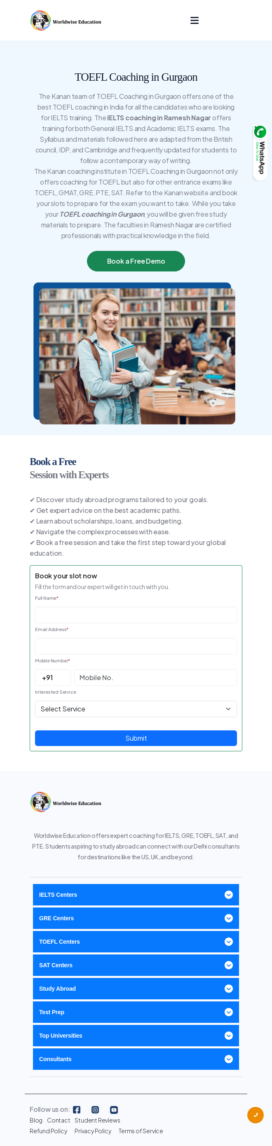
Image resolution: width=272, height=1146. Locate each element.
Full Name (47, 598)
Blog (36, 1120)
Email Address (51, 629)
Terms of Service (141, 1130)
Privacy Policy (93, 1130)
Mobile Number (52, 660)
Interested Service (55, 692)
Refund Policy (48, 1130)
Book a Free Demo (136, 261)
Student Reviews (97, 1120)
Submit (136, 738)
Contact (58, 1120)
